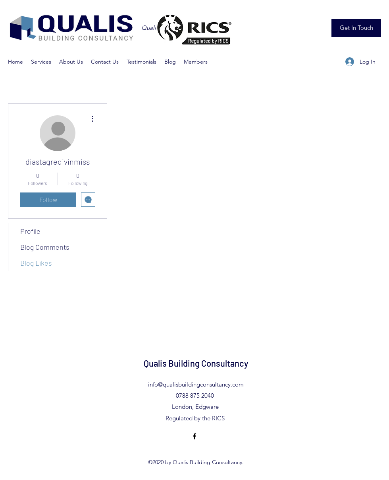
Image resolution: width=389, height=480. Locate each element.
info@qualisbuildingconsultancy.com (196, 384)
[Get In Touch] (356, 28)
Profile (30, 231)
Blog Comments (44, 247)
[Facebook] (194, 436)
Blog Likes (36, 262)
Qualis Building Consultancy (196, 363)
